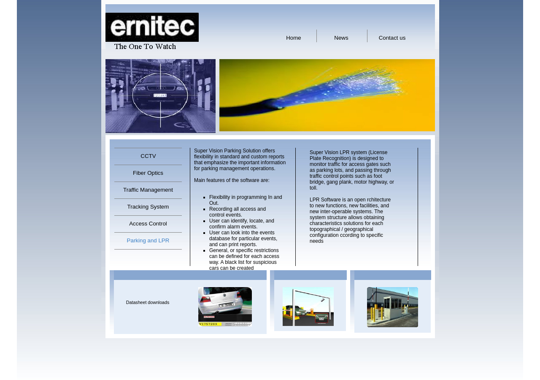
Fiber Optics (148, 173)
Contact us (392, 38)
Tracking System (148, 207)
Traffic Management (148, 190)
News (341, 38)
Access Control (148, 223)
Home (293, 38)
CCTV (148, 156)
